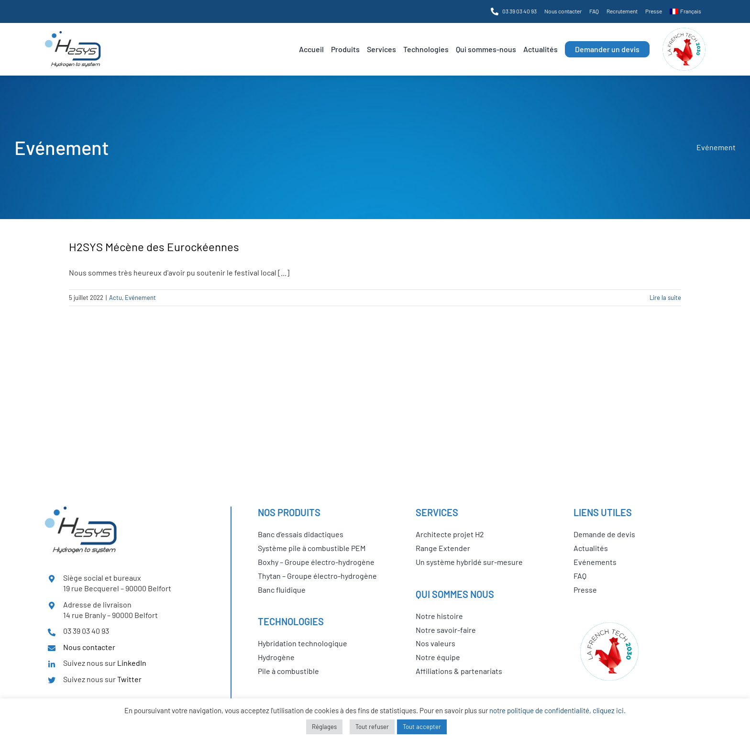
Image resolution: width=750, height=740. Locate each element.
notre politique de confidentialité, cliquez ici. (557, 710)
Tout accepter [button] (422, 726)
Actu (115, 297)
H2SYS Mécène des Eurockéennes (154, 247)
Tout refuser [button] (372, 726)
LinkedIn (131, 662)
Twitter (129, 679)
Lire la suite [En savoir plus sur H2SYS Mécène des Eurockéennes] (665, 297)
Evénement (140, 297)
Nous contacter (89, 647)
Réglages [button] (324, 726)
